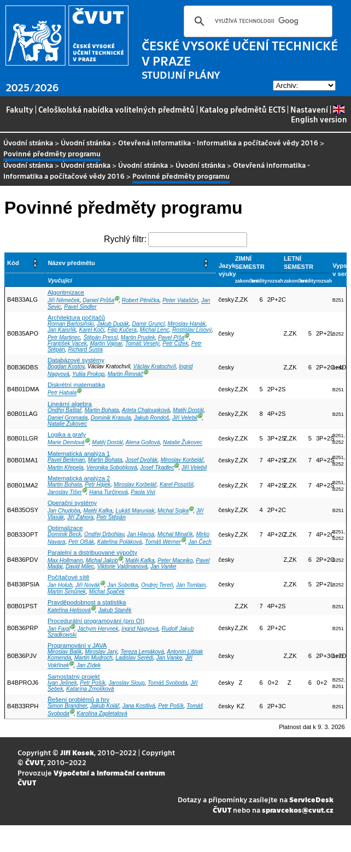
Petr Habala (62, 393)
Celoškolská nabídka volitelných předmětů (116, 109)
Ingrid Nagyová (140, 629)
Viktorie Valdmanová (122, 566)
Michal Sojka (173, 511)
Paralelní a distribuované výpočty (92, 552)
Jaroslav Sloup (126, 683)
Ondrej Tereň (157, 586)
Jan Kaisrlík (62, 330)
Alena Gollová (143, 443)
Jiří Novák (87, 586)
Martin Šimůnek (67, 592)
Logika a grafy (67, 434)
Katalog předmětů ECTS (242, 109)
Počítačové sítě (69, 577)
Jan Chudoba (64, 511)
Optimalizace (65, 528)
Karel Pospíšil (177, 484)
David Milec (80, 566)
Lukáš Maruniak (134, 511)
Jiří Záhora (80, 517)
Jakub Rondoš (151, 418)
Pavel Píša (171, 337)
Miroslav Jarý (101, 652)
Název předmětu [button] (71, 263)
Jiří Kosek (77, 752)
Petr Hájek (97, 484)
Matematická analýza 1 (79, 453)
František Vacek (67, 343)
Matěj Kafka (97, 511)
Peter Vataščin (180, 301)
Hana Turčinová (108, 492)
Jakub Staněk (115, 610)
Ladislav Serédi (134, 658)
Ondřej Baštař (64, 410)
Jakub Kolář (104, 706)
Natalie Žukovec (67, 424)
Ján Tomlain (191, 586)
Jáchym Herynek (97, 629)
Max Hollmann (65, 560)
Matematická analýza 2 (79, 478)
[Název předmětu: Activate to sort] (131, 263)
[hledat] (256, 21)
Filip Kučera (122, 330)
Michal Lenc (154, 330)
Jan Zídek (89, 666)
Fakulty (19, 109)
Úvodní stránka (28, 142)
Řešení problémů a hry (78, 699)
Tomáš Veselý (142, 343)
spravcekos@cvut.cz (298, 810)
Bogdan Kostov (66, 366)
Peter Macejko (174, 560)
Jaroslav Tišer (65, 492)
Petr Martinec (64, 337)
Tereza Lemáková (142, 652)
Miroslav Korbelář (182, 460)
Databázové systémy (76, 360)
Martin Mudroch (93, 658)
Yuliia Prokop (88, 374)
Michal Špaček (107, 592)
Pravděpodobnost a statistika (87, 602)
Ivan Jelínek (62, 683)
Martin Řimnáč (125, 374)
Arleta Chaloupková (146, 410)
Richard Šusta (85, 349)
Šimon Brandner (67, 706)
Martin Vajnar (106, 343)
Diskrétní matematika (76, 384)
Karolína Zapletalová (102, 713)
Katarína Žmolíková (90, 689)
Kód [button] (13, 263)
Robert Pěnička (141, 301)
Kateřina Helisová (69, 610)
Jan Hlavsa (140, 534)
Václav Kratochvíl (154, 366)
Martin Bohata (102, 410)
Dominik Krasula (111, 418)
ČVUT (34, 762)
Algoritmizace (66, 292)
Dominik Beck (64, 534)
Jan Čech (200, 542)
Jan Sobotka (122, 586)
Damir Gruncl (148, 324)
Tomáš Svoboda (167, 683)
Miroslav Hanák (186, 324)
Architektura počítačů (76, 317)
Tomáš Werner (163, 542)
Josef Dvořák (141, 460)
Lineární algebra (70, 404)
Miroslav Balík (65, 652)
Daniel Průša (98, 301)
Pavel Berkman (66, 460)
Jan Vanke (163, 566)
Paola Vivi (143, 492)
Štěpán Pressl (100, 337)
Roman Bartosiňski (71, 324)
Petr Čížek (175, 343)
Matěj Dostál (188, 410)
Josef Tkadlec (157, 468)
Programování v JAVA (77, 645)
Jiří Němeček (64, 301)
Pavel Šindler (80, 307)
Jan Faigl (59, 629)
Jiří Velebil (184, 418)
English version (319, 114)
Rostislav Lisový (192, 330)
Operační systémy (72, 503)
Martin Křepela (66, 468)
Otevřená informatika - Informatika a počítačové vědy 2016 (218, 142)
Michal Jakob (102, 560)
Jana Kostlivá (138, 706)
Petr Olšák (81, 542)
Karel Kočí (92, 330)
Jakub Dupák (113, 324)
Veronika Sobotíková (111, 468)
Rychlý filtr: (125, 239)
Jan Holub (60, 586)
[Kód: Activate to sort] (25, 263)
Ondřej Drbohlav (104, 534)
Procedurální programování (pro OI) (96, 621)
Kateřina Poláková (119, 542)
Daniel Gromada (67, 418)
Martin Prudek (138, 337)
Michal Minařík (175, 534)
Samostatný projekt (74, 676)
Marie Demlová (66, 443)
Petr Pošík (93, 683)
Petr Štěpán (111, 517)
